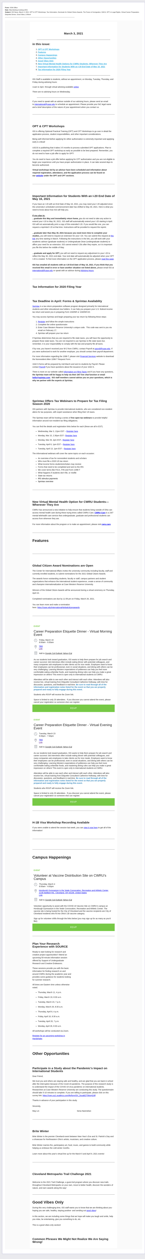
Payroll (42, 367)
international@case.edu (45, 104)
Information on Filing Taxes (75, 372)
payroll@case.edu (102, 349)
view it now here (90, 827)
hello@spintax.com (41, 377)
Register (41, 322)
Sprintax (35, 306)
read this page (107, 259)
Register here (72, 431)
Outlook (58, 653)
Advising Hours (87, 270)
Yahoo (65, 653)
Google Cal (50, 653)
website (39, 176)
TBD (41, 646)
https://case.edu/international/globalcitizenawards (58, 607)
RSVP (73, 708)
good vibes (91, 1210)
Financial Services (88, 356)
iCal (70, 653)
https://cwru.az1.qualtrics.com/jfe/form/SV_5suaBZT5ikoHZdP (69, 1095)
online (76, 87)
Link (41, 649)
